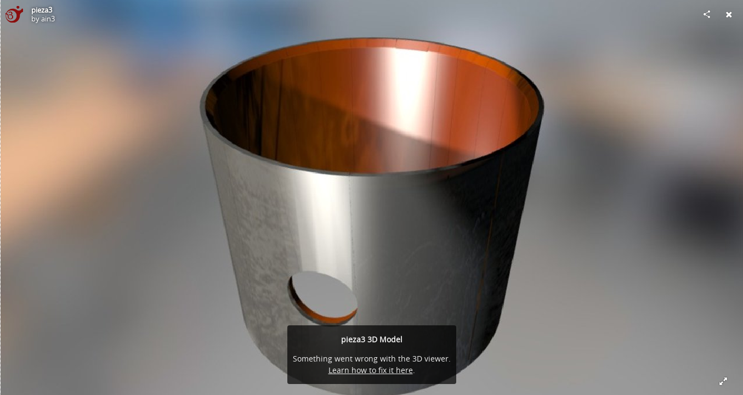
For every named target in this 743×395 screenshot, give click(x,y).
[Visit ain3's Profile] (14, 14)
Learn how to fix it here (370, 370)
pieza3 (41, 10)
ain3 (48, 19)
